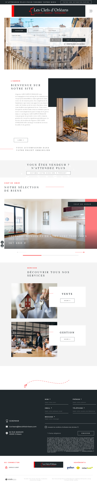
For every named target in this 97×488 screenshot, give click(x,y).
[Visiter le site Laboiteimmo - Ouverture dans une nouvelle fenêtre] (10, 479)
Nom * (48, 399)
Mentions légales (74, 478)
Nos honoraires (56, 478)
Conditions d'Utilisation (87, 450)
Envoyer (86, 433)
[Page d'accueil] (48, 11)
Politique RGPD (68, 480)
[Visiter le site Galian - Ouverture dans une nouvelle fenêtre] (70, 467)
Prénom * (77, 399)
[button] (83, 252)
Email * (48, 408)
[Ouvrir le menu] (91, 11)
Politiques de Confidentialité (72, 450)
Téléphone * (79, 408)
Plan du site (65, 478)
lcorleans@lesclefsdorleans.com (22, 427)
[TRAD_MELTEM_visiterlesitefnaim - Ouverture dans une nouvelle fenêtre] (78, 467)
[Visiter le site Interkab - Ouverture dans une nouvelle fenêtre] (87, 468)
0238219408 (14, 421)
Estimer (52, 30)
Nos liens (87, 478)
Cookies (76, 480)
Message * (50, 417)
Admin (81, 478)
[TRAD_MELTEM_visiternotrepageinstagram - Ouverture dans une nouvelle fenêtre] (2, 242)
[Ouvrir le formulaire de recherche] (56, 40)
